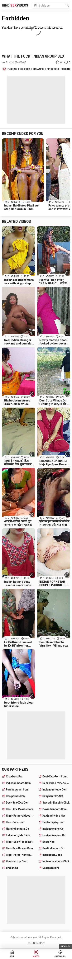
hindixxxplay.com (53, 822)
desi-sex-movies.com (19, 848)
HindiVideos (15, 5)
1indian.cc (12, 867)
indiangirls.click (52, 854)
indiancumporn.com (18, 783)
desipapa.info (50, 867)
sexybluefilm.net (52, 796)
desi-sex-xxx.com (17, 802)
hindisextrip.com (16, 861)
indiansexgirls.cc (53, 828)
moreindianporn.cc (17, 828)
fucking (12, 69)
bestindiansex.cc (53, 848)
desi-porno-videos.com (56, 783)
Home (12, 956)
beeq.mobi (48, 841)
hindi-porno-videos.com (20, 815)
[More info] (31, 272)
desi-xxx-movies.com (19, 809)
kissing (65, 69)
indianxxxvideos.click (55, 861)
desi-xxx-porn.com (54, 776)
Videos (36, 956)
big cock (25, 69)
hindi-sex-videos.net (19, 841)
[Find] (67, 5)
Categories (60, 956)
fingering (53, 69)
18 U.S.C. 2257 (36, 943)
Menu (63, 946)
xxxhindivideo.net (53, 815)
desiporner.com (16, 796)
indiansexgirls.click (18, 835)
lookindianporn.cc (53, 835)
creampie (38, 69)
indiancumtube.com (54, 789)
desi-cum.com (15, 822)
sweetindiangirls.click (56, 802)
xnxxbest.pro (14, 776)
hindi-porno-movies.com (20, 854)
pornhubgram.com (17, 789)
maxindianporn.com (54, 809)
